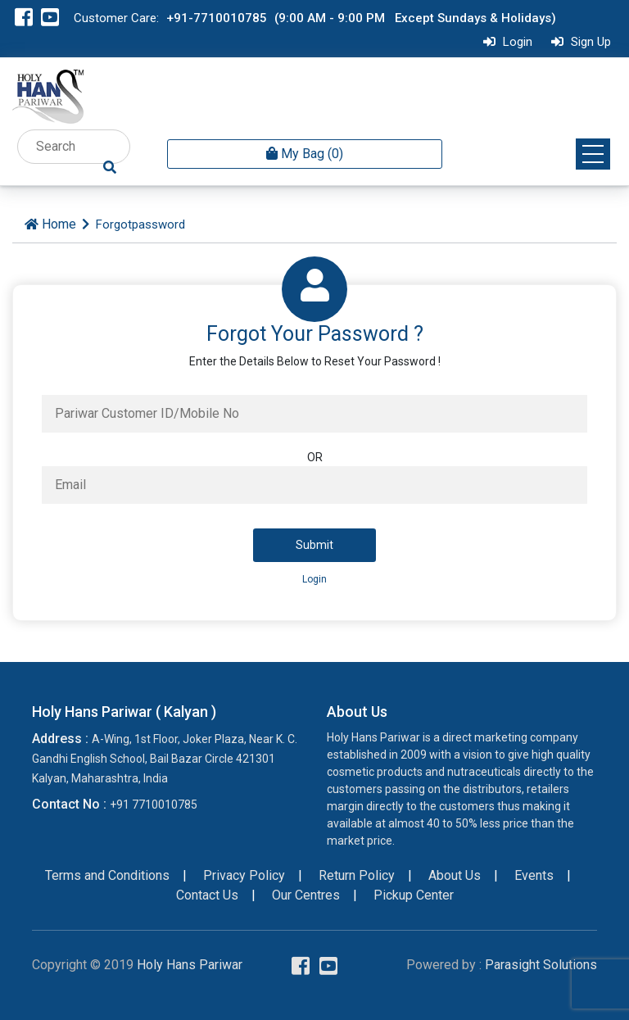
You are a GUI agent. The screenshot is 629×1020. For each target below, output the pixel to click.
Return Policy (357, 875)
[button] (593, 154)
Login (505, 41)
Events (534, 875)
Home (59, 224)
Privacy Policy (244, 875)
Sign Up (579, 41)
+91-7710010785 (216, 18)
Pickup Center (413, 895)
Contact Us (207, 895)
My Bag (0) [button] (304, 153)
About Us (454, 875)
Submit (314, 544)
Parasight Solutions (541, 964)
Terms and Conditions (107, 875)
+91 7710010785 (153, 804)
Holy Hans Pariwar (189, 964)
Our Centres (306, 895)
